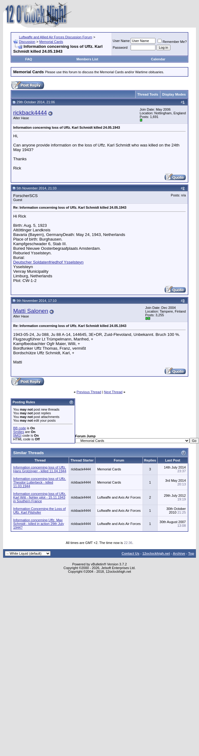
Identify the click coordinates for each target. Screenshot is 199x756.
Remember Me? (172, 42)
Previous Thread (89, 392)
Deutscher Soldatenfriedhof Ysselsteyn (48, 262)
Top (191, 553)
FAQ (28, 59)
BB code (19, 428)
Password (120, 47)
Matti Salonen (30, 311)
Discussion (27, 42)
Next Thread (113, 392)
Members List (87, 59)
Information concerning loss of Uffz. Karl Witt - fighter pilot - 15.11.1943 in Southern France (39, 497)
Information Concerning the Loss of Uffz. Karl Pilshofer (39, 510)
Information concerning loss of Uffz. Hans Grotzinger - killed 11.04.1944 (39, 469)
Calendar (158, 59)
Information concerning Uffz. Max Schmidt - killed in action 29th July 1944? (38, 523)
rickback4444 (30, 112)
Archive (179, 553)
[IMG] (17, 435)
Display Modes (174, 94)
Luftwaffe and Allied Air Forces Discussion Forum (55, 37)
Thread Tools (147, 94)
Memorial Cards (51, 42)
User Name (121, 41)
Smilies (18, 432)
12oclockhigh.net (156, 553)
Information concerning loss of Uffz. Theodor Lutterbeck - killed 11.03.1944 (39, 482)
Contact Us (130, 553)
